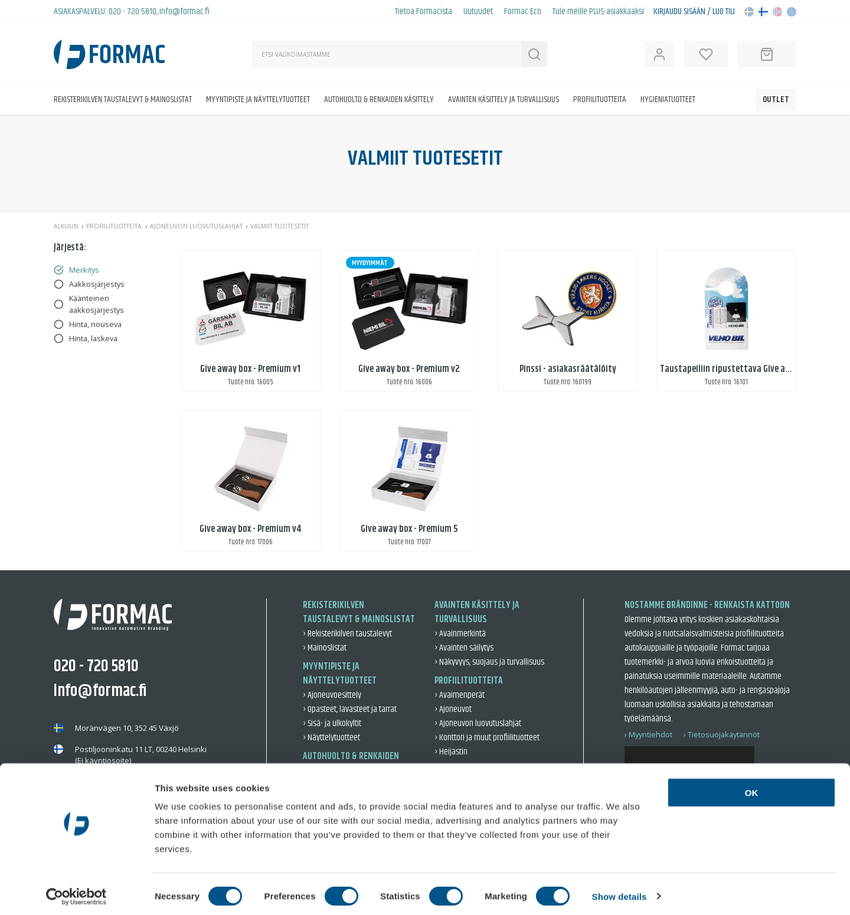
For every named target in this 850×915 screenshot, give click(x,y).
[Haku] (386, 54)
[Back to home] (109, 54)
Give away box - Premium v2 (409, 369)
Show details (619, 892)
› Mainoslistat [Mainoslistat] (324, 647)
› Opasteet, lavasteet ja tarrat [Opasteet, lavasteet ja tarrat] (350, 709)
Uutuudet (478, 12)
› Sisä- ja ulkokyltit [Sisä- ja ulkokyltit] (332, 723)
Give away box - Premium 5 (409, 529)
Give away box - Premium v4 (250, 529)
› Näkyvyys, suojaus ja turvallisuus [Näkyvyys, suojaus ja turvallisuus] (489, 662)
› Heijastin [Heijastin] (451, 751)
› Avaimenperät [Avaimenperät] (459, 695)
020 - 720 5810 (132, 11)
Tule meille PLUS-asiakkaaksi (598, 12)
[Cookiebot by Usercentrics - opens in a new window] (76, 892)
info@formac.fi (184, 11)
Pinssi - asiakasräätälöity (567, 369)
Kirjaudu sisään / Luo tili (694, 12)
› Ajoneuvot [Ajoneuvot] (453, 709)
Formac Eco (522, 12)
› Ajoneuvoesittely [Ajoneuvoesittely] (332, 695)
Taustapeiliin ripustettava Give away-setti (741, 369)
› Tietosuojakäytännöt (722, 734)
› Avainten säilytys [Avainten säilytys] (463, 647)
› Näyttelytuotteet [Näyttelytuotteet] (331, 737)
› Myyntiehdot (648, 734)
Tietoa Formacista (423, 12)
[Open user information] (659, 54)
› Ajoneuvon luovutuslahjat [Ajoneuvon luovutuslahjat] (477, 723)
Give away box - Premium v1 (250, 369)
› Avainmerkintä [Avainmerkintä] (460, 633)
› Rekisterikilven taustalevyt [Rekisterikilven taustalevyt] (347, 633)
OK (752, 788)
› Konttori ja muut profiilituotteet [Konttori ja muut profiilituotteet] (487, 737)
